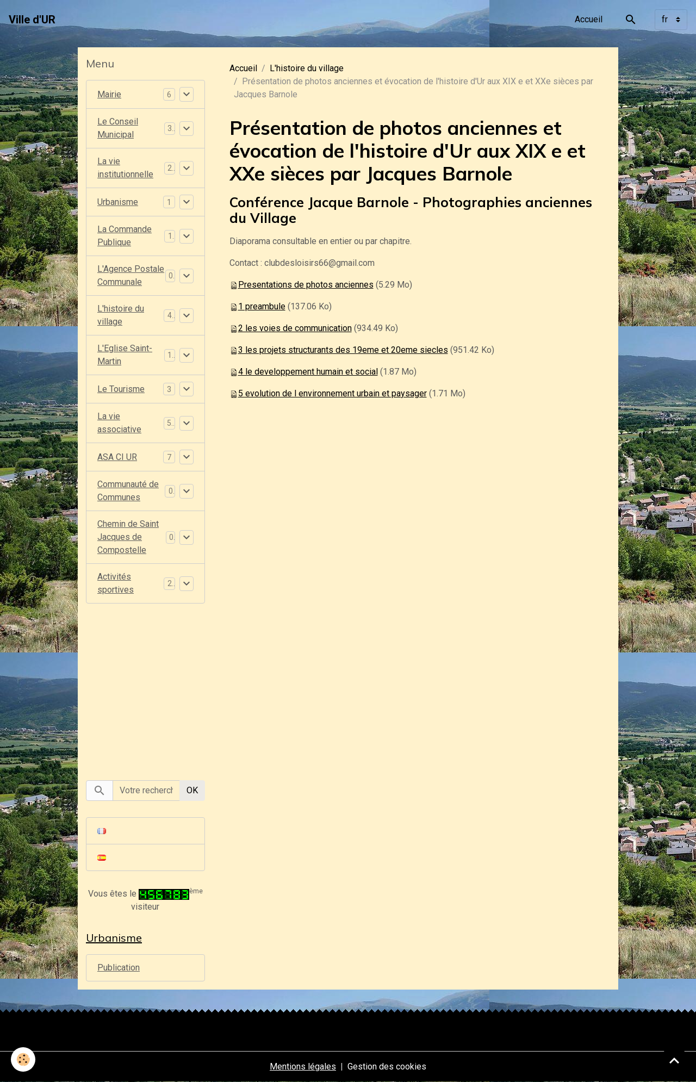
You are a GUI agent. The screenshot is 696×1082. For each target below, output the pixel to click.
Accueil (588, 19)
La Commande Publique (124, 235)
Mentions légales (303, 1066)
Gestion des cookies (386, 1066)
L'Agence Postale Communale (130, 275)
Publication (118, 967)
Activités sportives (115, 583)
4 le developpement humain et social (308, 371)
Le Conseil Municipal (117, 128)
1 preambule (261, 306)
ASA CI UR (117, 457)
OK (192, 790)
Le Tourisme (121, 389)
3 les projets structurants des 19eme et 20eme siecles (343, 350)
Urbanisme (117, 202)
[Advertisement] (145, 685)
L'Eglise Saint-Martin (124, 354)
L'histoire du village (307, 68)
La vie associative (119, 422)
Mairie (109, 94)
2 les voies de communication (295, 328)
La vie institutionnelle (125, 167)
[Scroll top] (674, 1060)
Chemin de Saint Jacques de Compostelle (128, 537)
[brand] (32, 19)
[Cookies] (23, 1059)
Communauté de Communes (128, 490)
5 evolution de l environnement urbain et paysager (332, 393)
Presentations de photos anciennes (306, 284)
